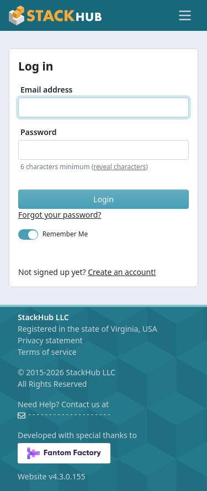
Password (38, 132)
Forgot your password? (59, 214)
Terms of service (47, 352)
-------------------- (69, 415)
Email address (46, 89)
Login (103, 199)
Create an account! (122, 272)
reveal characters (119, 166)
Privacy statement (50, 340)
